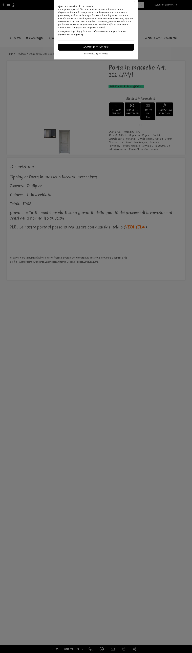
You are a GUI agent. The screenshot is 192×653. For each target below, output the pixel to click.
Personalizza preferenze (96, 53)
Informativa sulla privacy (70, 34)
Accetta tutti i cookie (96, 47)
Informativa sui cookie (104, 31)
